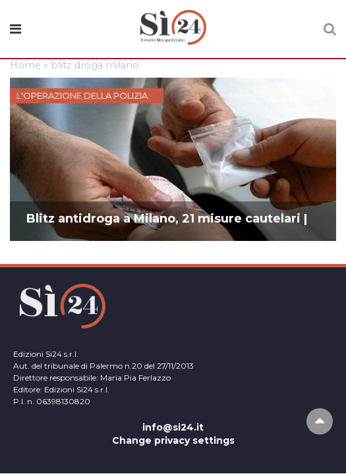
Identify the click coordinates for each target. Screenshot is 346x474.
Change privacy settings (173, 440)
